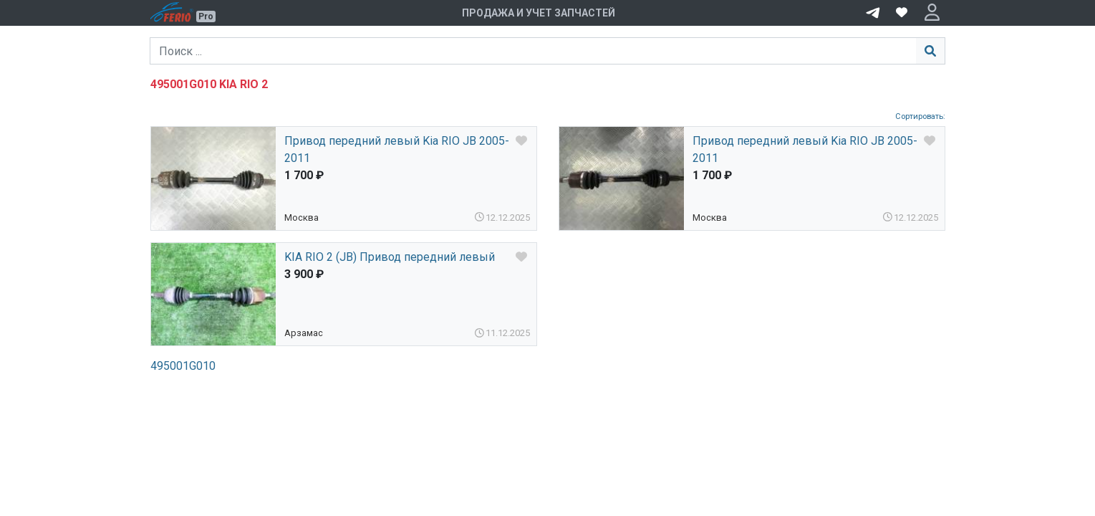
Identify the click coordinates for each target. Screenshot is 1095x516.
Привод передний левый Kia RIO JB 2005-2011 (396, 149)
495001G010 (183, 366)
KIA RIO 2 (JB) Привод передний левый (389, 257)
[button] (932, 13)
